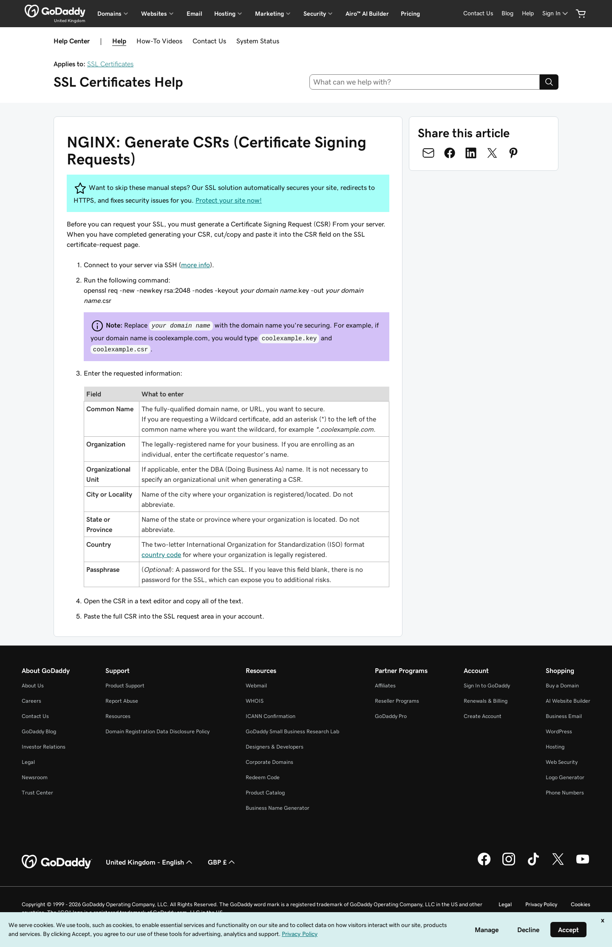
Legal (28, 762)
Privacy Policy (541, 904)
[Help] (527, 13)
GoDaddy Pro (391, 716)
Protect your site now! (229, 200)
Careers (31, 701)
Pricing (410, 14)
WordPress (559, 731)
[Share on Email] (428, 153)
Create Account (483, 716)
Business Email (564, 716)
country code (161, 554)
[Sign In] (556, 13)
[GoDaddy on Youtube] (582, 864)
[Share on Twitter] (492, 153)
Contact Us (209, 40)
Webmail (256, 685)
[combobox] (424, 82)
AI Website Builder (568, 701)
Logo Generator (565, 777)
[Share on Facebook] (449, 153)
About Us (33, 685)
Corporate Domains (269, 762)
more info (195, 264)
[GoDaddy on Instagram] (508, 864)
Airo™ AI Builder (367, 14)
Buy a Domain (562, 685)
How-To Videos (159, 40)
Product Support (124, 685)
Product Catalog (265, 792)
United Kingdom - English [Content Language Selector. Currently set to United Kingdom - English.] (150, 862)
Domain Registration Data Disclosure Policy (157, 731)
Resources (117, 716)
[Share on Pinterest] (513, 153)
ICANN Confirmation (270, 716)
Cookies (580, 904)
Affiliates (385, 685)
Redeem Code (263, 777)
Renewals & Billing (485, 701)
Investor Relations (43, 746)
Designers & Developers (274, 746)
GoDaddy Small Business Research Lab (292, 731)
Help (119, 40)
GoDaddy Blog (39, 731)
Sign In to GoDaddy (487, 685)
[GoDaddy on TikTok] (533, 864)
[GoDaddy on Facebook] (484, 864)
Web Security (562, 762)
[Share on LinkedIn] (471, 153)
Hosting (555, 746)
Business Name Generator (277, 808)
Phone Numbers (565, 792)
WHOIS (255, 701)
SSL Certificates (110, 63)
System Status (257, 40)
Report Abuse (121, 701)
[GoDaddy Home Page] (57, 862)
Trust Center (37, 792)
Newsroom (35, 777)
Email (194, 14)
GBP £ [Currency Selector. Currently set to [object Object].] (222, 862)
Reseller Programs (397, 701)
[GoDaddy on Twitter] (558, 864)
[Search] (549, 82)
